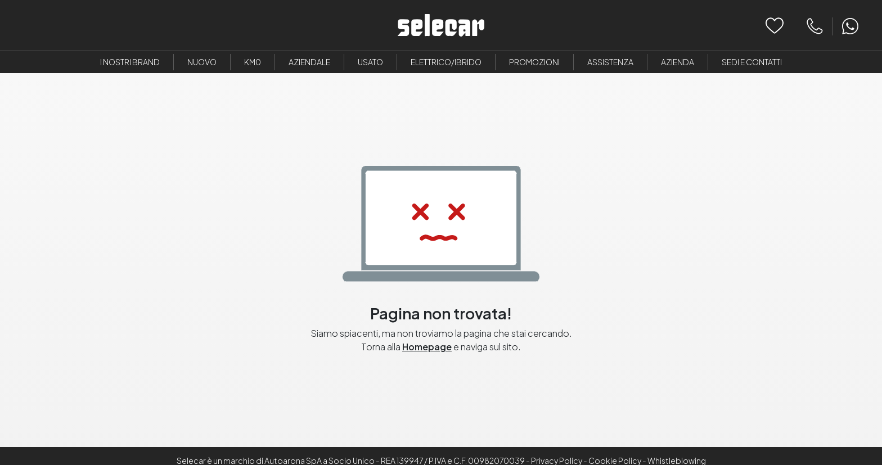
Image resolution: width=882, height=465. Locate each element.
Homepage (427, 347)
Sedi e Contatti (752, 62)
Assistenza (610, 62)
